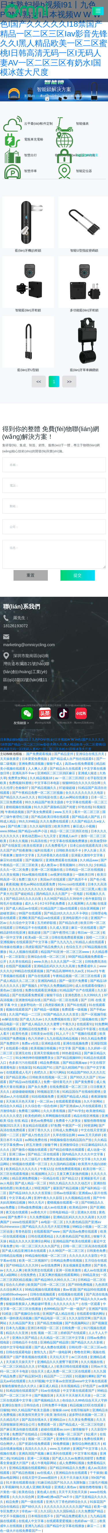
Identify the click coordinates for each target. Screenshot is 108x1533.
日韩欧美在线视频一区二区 (48, 1077)
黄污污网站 (57, 1072)
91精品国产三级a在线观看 (59, 908)
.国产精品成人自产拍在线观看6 (72, 758)
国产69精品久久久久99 (22, 1265)
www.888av (8, 831)
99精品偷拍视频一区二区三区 (46, 1255)
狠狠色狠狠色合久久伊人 (19, 1386)
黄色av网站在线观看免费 (38, 884)
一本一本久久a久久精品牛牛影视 (73, 1029)
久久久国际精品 (64, 1511)
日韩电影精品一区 (62, 1212)
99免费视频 (61, 1443)
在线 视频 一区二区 (44, 1333)
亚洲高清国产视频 (31, 1453)
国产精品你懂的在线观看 (67, 1149)
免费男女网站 (18, 778)
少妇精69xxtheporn (14, 1294)
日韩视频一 (48, 1434)
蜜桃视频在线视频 (19, 807)
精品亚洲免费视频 (25, 1178)
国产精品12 (70, 1178)
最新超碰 (34, 932)
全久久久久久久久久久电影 (84, 792)
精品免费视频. (50, 1062)
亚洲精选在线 (51, 1043)
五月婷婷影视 (47, 922)
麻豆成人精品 (49, 1386)
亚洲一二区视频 (38, 1458)
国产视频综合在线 (27, 1313)
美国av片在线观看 (53, 879)
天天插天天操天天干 (20, 1362)
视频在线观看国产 (19, 1009)
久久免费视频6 (40, 1217)
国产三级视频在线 (86, 1019)
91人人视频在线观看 (24, 951)
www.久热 (41, 961)
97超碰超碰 (67, 787)
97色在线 (84, 807)
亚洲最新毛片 (91, 1178)
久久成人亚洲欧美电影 (36, 1487)
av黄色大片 (39, 1212)
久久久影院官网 (80, 1318)
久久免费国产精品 (91, 1511)
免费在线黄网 (94, 1439)
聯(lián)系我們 (21, 606)
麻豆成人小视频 (84, 826)
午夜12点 (46, 1169)
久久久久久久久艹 (66, 1304)
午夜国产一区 (72, 1125)
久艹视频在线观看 (84, 1033)
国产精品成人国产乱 (86, 816)
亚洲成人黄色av (65, 1487)
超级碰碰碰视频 (23, 1091)
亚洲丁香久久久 (39, 1130)
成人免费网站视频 (72, 1463)
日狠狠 (5, 1410)
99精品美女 (91, 1275)
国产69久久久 (32, 1506)
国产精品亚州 (64, 754)
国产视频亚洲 (44, 1395)
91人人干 (63, 1033)
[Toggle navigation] (98, 11)
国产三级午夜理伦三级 (59, 932)
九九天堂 (50, 836)
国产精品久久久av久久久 (18, 797)
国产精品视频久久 (44, 787)
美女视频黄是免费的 (77, 1265)
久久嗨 (91, 903)
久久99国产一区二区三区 (67, 1250)
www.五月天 (63, 812)
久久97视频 (36, 1381)
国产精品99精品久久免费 (68, 1468)
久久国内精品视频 (63, 1164)
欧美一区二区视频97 (34, 1260)
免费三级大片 (28, 879)
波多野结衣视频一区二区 (87, 1414)
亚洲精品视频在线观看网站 (28, 1468)
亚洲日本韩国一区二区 (43, 1328)
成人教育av (49, 865)
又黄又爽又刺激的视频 (72, 1173)
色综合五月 (74, 947)
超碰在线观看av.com (56, 1429)
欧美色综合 (26, 1492)
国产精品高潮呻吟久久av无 (65, 971)
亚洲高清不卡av (23, 773)
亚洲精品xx (58, 1419)
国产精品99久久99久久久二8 (55, 1279)
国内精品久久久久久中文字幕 (83, 1154)
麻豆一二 (94, 1526)
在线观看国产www (47, 1231)
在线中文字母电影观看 (16, 1347)
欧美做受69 (98, 841)
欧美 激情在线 (56, 1414)
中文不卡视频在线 (13, 1516)
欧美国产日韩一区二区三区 (46, 1284)
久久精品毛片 (10, 1419)
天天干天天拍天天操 (73, 1492)
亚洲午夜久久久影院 (48, 1198)
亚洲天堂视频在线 (47, 1053)
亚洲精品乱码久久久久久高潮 (55, 966)
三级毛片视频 (97, 1482)
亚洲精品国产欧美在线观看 (72, 1241)
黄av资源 (69, 1289)
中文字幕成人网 (20, 1198)
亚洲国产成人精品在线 (58, 1313)
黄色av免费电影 (42, 1120)
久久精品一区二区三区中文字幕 (62, 1337)
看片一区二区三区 (87, 812)
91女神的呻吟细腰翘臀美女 (35, 1057)
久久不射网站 (93, 1101)
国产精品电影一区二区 (50, 1318)
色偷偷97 (22, 787)
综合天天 (38, 1371)
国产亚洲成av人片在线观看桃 (81, 1106)
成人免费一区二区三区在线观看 (69, 1371)
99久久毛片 (36, 1202)
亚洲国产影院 (97, 1308)
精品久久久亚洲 (17, 1333)
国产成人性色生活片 (36, 1135)
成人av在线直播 (55, 1207)
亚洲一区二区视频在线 (47, 869)
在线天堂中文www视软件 (40, 1477)
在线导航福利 (80, 1410)
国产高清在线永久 (35, 1419)
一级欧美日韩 (85, 874)
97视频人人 (46, 1366)
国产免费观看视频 (39, 754)
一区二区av (45, 1101)
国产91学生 (76, 1111)
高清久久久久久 (36, 1448)
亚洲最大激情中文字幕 (87, 855)
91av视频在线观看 (35, 874)
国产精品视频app (75, 1062)
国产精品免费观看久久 (72, 1516)
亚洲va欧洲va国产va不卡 (55, 1497)
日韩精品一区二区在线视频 (84, 869)
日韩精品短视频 (11, 1255)
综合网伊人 (8, 1443)
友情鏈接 (21, 723)
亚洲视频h (7, 942)
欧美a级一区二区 (37, 937)
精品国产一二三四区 (58, 1376)
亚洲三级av (17, 1154)
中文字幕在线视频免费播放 (69, 841)
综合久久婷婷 (16, 1284)
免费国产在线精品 (25, 1434)
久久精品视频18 (41, 778)
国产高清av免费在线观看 (80, 1231)
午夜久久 (68, 1024)
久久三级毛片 (31, 1159)
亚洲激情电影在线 (28, 1000)
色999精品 (51, 1308)
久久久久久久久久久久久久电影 (31, 889)
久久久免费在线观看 (54, 821)
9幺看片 (92, 1434)
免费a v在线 (30, 1043)
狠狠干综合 (54, 995)
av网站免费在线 (36, 1140)
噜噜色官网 (82, 1352)
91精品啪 (18, 1458)
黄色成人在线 (47, 1492)
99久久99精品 (28, 821)
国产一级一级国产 (73, 1308)
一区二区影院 (16, 956)
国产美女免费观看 (39, 812)
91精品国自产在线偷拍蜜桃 (82, 1091)
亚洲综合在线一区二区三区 (46, 956)
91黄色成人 (24, 1188)
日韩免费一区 (72, 1328)
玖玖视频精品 (71, 1386)
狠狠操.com (60, 1410)
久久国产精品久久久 (58, 1299)
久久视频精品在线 (78, 1198)
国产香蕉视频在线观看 (31, 1357)
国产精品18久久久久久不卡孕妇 (67, 913)
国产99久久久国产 (83, 1077)
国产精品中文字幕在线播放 (65, 1526)
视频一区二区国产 (71, 1434)
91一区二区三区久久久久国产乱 (38, 1246)
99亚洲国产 (43, 1188)
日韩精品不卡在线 (25, 1342)
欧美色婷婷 (33, 1115)
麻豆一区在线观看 (84, 927)
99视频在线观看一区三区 (30, 1164)
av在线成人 (45, 1472)
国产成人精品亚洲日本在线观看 (24, 1250)
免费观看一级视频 (75, 1009)
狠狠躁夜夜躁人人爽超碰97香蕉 (29, 1304)
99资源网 (90, 1125)
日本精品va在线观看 (27, 1299)
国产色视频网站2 (77, 1323)
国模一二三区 (96, 937)
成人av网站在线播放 (74, 797)
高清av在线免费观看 (79, 763)
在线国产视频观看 (19, 966)
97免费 (55, 1125)
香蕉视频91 (68, 865)
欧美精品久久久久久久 (22, 1169)
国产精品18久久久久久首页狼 (30, 1193)
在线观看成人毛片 (19, 1072)
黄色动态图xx (31, 836)
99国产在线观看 (30, 913)
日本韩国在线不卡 (41, 1516)
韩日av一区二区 (89, 932)
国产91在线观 (77, 1005)
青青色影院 (23, 1231)
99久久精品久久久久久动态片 (70, 1183)
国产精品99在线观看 (92, 1289)
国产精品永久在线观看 (66, 768)
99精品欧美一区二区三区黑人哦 (79, 889)
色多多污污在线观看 (23, 1062)
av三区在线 (79, 1357)
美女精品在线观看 (35, 1125)
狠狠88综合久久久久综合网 (82, 783)
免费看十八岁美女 (69, 1120)
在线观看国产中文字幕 (32, 942)
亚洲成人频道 (88, 773)
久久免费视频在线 (58, 1019)
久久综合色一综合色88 (41, 1106)
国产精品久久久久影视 (87, 1342)
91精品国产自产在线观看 (77, 990)
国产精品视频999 (69, 1057)
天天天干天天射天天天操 (74, 1395)
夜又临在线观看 (17, 1212)
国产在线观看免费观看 (28, 995)
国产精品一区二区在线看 (61, 1000)
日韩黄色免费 (97, 1250)
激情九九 (40, 1352)
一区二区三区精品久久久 (18, 1366)
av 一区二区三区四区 (70, 778)
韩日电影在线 (48, 797)
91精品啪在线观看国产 (22, 1390)
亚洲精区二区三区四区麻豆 (56, 773)
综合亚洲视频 (90, 908)
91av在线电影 (51, 1390)
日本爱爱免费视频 (35, 758)
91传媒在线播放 (12, 947)
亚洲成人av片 (69, 836)
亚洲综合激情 (12, 1405)
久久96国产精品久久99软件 (64, 898)
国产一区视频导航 (94, 1014)
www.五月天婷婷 (89, 1135)
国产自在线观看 (39, 976)
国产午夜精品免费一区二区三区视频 (38, 792)
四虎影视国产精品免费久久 (44, 947)
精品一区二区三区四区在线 (69, 831)
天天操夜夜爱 (10, 758)
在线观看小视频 (17, 1048)
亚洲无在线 (23, 1053)
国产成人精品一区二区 (31, 1183)
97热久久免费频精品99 (56, 985)
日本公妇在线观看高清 (86, 845)
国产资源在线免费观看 (34, 1443)
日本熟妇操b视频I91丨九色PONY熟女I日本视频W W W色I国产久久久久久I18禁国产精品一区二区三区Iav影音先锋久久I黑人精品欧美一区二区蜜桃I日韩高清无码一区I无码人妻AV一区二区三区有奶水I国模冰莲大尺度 (53, 744)
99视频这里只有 (48, 1091)
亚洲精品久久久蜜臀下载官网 (58, 1362)
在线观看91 (85, 1024)
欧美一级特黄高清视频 (16, 1318)
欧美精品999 (78, 1207)
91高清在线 (39, 841)
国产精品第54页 (30, 1376)
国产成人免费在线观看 (50, 1347)
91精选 (7, 1313)
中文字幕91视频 (86, 1453)
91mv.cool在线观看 (72, 884)
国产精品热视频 (23, 1472)
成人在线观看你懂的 (90, 985)
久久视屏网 (76, 903)
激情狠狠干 (80, 1429)
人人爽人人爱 (38, 768)
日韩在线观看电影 (19, 1352)
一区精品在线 (50, 1178)
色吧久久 (41, 1072)
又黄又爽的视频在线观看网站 (60, 1275)
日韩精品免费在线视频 (66, 1260)
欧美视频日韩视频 (44, 1048)
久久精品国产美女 (22, 1323)
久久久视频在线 (92, 1362)
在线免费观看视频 (68, 1169)
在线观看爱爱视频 (69, 1101)
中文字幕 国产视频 (72, 1048)
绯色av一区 (30, 1511)
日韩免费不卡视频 (55, 1405)
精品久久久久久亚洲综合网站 (30, 1241)
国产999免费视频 (80, 1284)
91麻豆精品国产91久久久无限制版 (62, 1482)
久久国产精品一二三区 (25, 1014)
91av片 (92, 971)
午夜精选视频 (15, 812)
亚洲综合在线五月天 (90, 754)
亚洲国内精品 (47, 980)
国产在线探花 (12, 845)
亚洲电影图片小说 (75, 918)
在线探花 (24, 1067)
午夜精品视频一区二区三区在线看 (77, 976)
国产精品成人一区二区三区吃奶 (81, 1424)
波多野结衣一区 (31, 1005)
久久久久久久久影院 (83, 1255)
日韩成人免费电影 (66, 1130)
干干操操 (96, 1472)
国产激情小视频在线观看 (30, 1149)
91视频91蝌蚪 (85, 1376)
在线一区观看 (91, 1304)
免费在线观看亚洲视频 (41, 990)
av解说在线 (10, 1019)
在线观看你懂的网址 (91, 1313)
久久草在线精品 (20, 961)
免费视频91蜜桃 (21, 783)
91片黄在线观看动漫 (21, 1482)
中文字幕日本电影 (47, 783)
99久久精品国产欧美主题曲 (44, 802)
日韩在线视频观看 (43, 1294)
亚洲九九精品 (35, 1526)
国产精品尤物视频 (50, 1323)
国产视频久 (30, 985)
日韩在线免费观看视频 (67, 937)
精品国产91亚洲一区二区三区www (65, 951)
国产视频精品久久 (47, 1400)
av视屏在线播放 (62, 874)
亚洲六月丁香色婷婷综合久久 (67, 1501)
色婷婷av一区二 (86, 1521)
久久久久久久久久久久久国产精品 (68, 1506)
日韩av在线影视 (65, 1193)
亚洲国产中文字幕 (86, 1448)
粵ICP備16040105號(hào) (78, 705)
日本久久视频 (19, 841)
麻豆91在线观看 (12, 860)
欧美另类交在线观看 (39, 1270)
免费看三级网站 (29, 1111)
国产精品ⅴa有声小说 (33, 831)
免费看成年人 (87, 966)
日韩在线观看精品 (41, 1236)
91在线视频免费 (43, 1096)
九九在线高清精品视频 (62, 1038)
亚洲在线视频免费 (76, 1043)
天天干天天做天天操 (74, 1477)
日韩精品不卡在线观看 (31, 927)
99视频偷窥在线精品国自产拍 (71, 1140)
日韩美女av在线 (42, 1033)
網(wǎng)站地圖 (43, 722)
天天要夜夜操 (10, 1159)
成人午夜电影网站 (44, 1463)
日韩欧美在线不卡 (69, 850)
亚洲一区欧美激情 (69, 1270)
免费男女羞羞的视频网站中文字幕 (67, 1159)
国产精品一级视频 (47, 1009)
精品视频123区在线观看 (87, 1405)
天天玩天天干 (59, 1357)
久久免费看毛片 (56, 845)
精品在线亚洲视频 (86, 1115)
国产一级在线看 (32, 1501)
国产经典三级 (18, 826)
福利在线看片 (44, 850)
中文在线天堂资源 (94, 1130)
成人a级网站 (9, 1275)
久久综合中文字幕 (22, 922)
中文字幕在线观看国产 (79, 1390)
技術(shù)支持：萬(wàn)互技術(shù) (75, 722)
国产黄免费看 (84, 1082)
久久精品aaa (89, 860)
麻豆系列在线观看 (59, 1453)
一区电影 (77, 893)
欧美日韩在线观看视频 (72, 1366)
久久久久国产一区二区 (66, 961)
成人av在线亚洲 (95, 1270)
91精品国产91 (43, 1067)
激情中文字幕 (25, 855)
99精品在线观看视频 (29, 971)
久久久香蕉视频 (54, 1111)
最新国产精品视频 (66, 1188)
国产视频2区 (34, 860)
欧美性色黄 (20, 1033)
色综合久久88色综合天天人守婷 (84, 1400)
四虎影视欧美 (55, 1005)
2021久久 (85, 865)
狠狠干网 (51, 1144)
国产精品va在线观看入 (25, 1082)
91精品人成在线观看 (90, 942)
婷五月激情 (34, 1144)
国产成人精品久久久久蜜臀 (41, 1024)
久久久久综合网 (23, 1497)
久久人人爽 (14, 1270)
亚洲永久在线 (87, 1212)
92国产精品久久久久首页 (61, 1014)
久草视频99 (10, 1487)
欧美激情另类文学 (31, 1414)
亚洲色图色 (73, 995)
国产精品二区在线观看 (44, 1154)
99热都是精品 (72, 1053)
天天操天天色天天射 (20, 1101)
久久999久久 (93, 995)
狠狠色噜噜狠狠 (90, 1487)
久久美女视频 (10, 874)
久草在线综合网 (64, 1135)
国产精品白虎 (69, 922)
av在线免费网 (51, 1265)
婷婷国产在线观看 (73, 1333)
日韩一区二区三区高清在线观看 (85, 1246)
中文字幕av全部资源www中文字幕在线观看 (76, 1381)
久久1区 (46, 1511)
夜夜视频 (12, 884)
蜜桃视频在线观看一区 (63, 1202)
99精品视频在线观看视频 (43, 1289)
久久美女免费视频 (81, 1419)
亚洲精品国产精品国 (54, 1342)
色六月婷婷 (36, 1038)
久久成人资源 (59, 927)
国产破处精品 (24, 893)
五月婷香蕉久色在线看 (53, 855)
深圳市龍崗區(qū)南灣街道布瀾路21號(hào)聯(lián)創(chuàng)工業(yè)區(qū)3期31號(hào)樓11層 (26, 671)
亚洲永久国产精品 (25, 1337)
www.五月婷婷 (60, 1448)
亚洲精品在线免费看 (33, 1029)
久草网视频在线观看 (57, 1115)
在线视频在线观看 (71, 1294)
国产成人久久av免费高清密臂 (73, 1458)
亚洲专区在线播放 (69, 1439)
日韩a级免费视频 (30, 1207)
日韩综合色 (31, 1405)
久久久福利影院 (40, 826)
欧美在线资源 (33, 845)
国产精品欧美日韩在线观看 (50, 816)
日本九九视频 (16, 1328)
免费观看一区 (47, 1424)
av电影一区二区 (52, 1222)
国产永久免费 (38, 1086)
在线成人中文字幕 (31, 1521)
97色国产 (89, 1386)
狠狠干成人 (54, 763)
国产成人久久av (31, 1019)
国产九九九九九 (61, 942)
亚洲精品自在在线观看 (72, 1472)
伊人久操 (90, 850)
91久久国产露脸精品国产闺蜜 (55, 807)
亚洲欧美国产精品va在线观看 (39, 918)
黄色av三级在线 (11, 990)
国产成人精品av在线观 (22, 908)
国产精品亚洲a (16, 1077)
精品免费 (12, 1501)
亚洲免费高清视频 (31, 763)
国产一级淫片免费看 (73, 980)
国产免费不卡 (18, 1217)
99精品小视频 (82, 1226)
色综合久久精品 (11, 1106)
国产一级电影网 (60, 1352)
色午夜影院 (93, 898)
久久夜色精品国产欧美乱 (74, 1236)
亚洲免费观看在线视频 (62, 860)
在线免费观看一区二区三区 (69, 1086)
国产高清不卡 (78, 879)
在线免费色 (28, 1275)
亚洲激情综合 (69, 1144)
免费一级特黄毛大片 (58, 1082)
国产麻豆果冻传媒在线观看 (19, 1429)
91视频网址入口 (43, 1173)
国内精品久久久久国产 (52, 893)
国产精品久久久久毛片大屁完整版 (46, 1226)
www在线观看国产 (25, 1222)
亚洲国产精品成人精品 (73, 1096)
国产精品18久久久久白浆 (24, 898)
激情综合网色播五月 (86, 1443)
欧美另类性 (62, 826)
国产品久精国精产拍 (70, 1067)
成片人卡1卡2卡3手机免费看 (45, 903)
